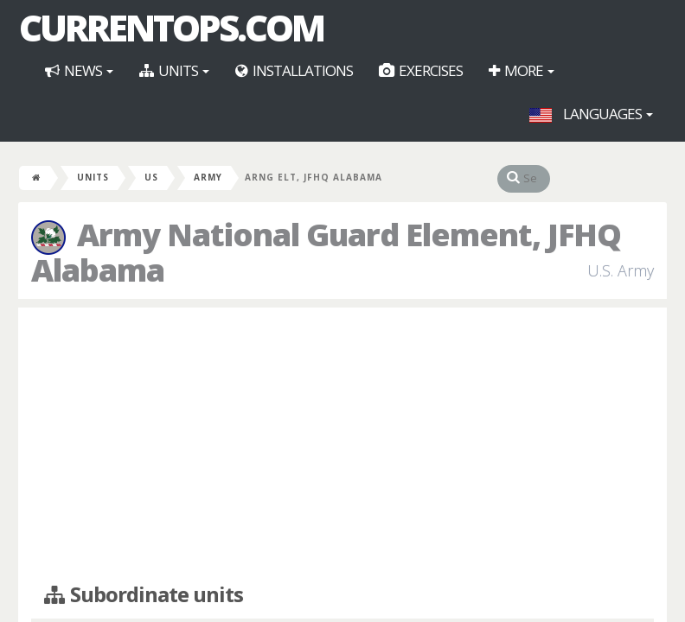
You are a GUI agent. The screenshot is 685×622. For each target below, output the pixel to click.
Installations (294, 70)
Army (208, 177)
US (151, 177)
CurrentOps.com (171, 27)
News (79, 70)
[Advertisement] (342, 446)
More (521, 70)
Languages (591, 114)
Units (174, 70)
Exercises (421, 70)
